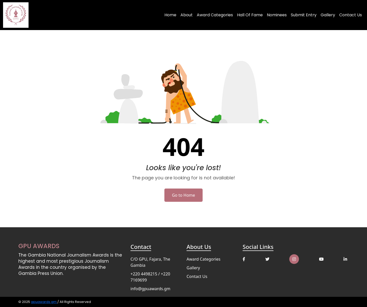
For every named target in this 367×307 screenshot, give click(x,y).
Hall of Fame (250, 15)
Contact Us (350, 15)
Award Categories (215, 15)
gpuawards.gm (44, 301)
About (186, 15)
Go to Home (183, 195)
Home (170, 15)
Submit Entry (304, 15)
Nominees (277, 15)
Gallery (328, 15)
